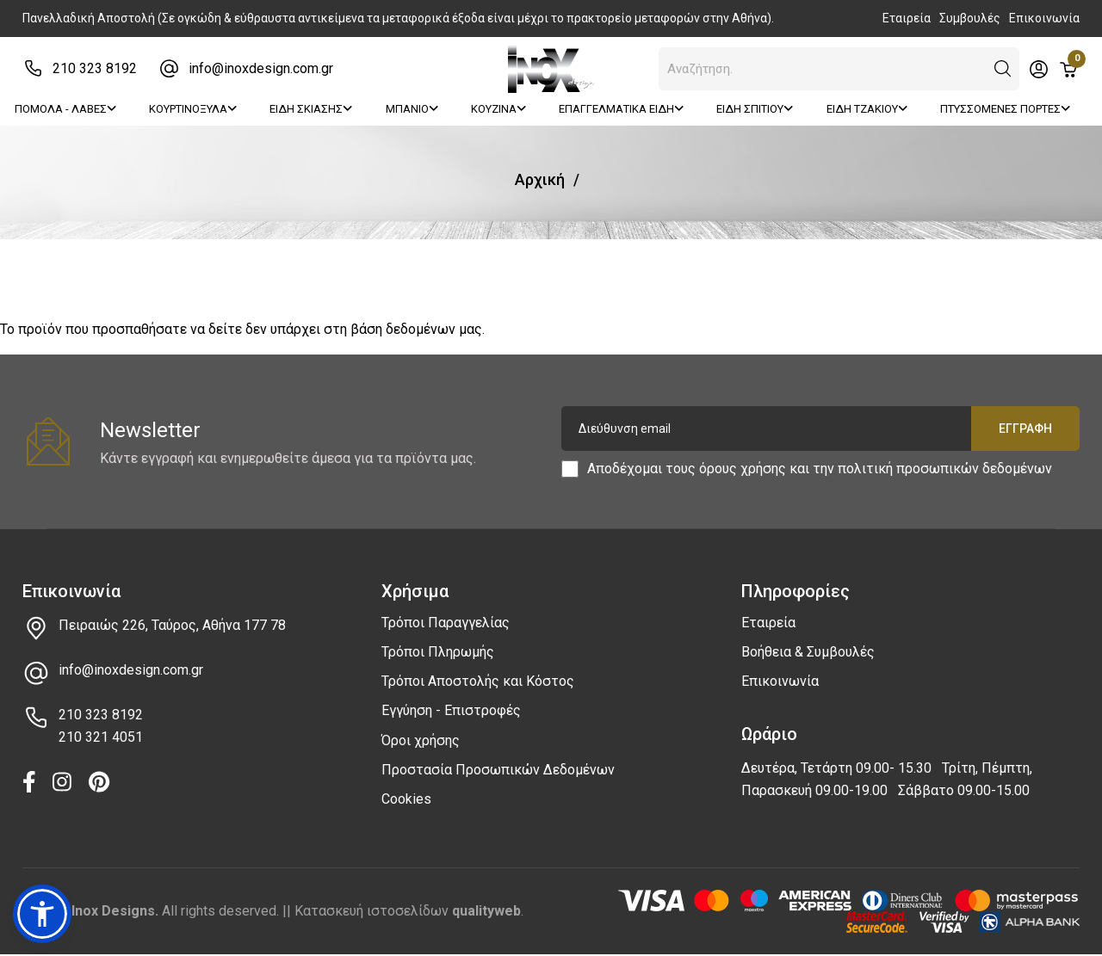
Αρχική (540, 179)
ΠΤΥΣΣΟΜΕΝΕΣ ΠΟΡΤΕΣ (1005, 108)
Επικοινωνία (1044, 18)
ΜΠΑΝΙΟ (412, 108)
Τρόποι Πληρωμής (437, 652)
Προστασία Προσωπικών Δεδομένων (498, 770)
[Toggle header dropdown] (1038, 69)
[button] (1003, 68)
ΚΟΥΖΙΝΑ (498, 108)
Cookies (406, 799)
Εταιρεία (906, 18)
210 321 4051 (101, 737)
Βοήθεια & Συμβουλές (808, 652)
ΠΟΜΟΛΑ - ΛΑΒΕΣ (65, 108)
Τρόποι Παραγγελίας (445, 622)
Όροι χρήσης (420, 740)
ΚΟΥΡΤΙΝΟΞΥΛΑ (193, 108)
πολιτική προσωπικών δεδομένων (945, 468)
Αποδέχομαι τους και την (819, 469)
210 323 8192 (95, 68)
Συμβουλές (969, 18)
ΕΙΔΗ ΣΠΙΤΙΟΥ (754, 108)
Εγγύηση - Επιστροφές (451, 710)
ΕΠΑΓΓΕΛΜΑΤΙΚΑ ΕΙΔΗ (621, 108)
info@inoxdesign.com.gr (261, 68)
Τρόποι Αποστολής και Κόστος (477, 681)
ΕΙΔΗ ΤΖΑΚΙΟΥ (866, 108)
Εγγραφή (1025, 428)
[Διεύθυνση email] (820, 428)
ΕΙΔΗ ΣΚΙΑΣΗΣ (310, 108)
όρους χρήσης (742, 468)
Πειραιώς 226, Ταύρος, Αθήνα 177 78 (172, 625)
